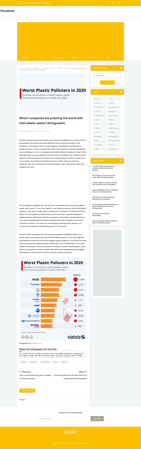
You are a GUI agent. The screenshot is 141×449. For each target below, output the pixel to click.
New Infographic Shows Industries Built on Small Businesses (104, 222)
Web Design (113, 149)
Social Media (92, 57)
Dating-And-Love (114, 107)
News (42, 57)
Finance (111, 120)
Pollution (64, 362)
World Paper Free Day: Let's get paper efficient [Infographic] (103, 176)
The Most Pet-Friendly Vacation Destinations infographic (103, 198)
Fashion (97, 120)
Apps (110, 99)
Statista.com (37, 343)
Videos (97, 149)
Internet (97, 132)
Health (108, 57)
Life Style (112, 132)
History (97, 128)
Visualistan (72, 443)
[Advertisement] (70, 37)
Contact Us (46, 3)
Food (96, 124)
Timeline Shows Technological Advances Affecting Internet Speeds (103, 168)
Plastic (55, 362)
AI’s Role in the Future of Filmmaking (101, 214)
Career (111, 103)
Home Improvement (115, 128)
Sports (97, 141)
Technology (58, 57)
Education (112, 111)
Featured (25, 57)
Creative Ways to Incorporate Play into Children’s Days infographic (104, 183)
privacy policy (70, 432)
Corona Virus (99, 107)
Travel (111, 145)
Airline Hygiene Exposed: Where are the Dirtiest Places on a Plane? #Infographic (105, 206)
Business (75, 57)
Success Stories (114, 141)
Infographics (45, 362)
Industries (33, 362)
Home (20, 3)
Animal (97, 99)
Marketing (98, 136)
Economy (98, 111)
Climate (23, 362)
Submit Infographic (32, 3)
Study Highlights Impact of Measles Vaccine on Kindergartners (105, 191)
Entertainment (99, 115)
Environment (113, 115)
